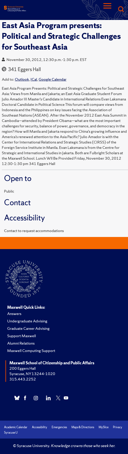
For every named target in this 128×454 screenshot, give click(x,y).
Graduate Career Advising (28, 328)
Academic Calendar (15, 427)
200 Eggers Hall (22, 368)
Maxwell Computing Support (31, 350)
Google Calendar (52, 79)
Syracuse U (11, 432)
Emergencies (59, 427)
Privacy (117, 427)
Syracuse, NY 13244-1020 (32, 373)
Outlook (22, 79)
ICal (34, 79)
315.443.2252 (22, 379)
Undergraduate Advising (27, 321)
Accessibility (39, 427)
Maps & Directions (82, 427)
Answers (14, 313)
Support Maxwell (21, 335)
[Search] (121, 9)
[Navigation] (107, 9)
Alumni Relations (21, 343)
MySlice (103, 427)
